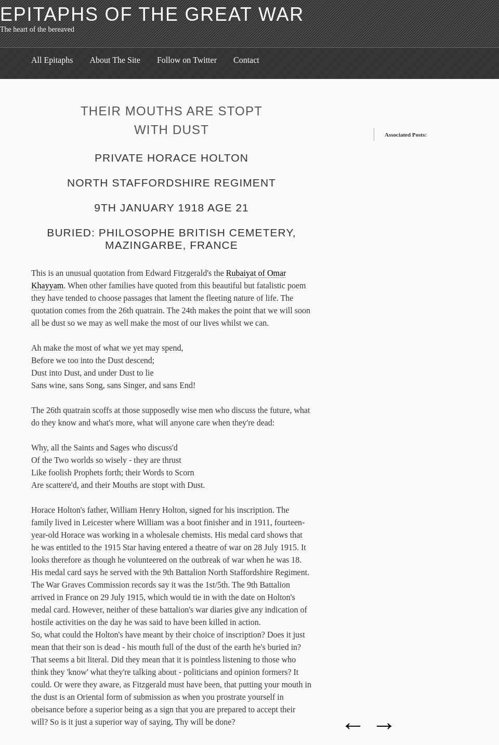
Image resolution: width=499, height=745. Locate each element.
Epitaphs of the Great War (152, 14)
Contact (246, 60)
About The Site (114, 60)
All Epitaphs (52, 60)
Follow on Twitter (187, 60)
